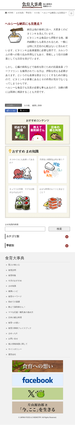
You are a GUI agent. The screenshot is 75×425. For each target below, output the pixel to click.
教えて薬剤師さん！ (16, 307)
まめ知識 (11, 286)
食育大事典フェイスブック (18, 328)
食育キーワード (14, 296)
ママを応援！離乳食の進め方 (19, 312)
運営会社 (11, 354)
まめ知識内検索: (12, 224)
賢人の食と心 (13, 265)
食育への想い (13, 323)
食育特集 (11, 275)
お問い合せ (12, 339)
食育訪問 (11, 270)
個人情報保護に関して (17, 344)
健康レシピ (12, 291)
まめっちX (11, 333)
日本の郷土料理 (14, 317)
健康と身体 (37, 105)
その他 (27, 105)
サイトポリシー (14, 349)
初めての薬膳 (13, 302)
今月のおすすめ (14, 281)
